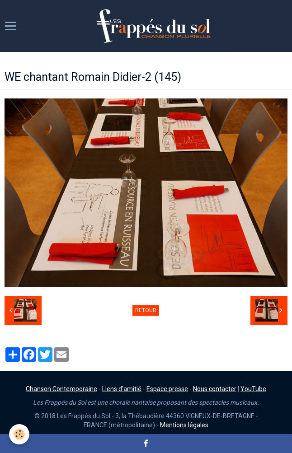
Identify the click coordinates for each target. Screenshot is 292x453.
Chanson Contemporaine (61, 388)
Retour (145, 310)
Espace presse (167, 388)
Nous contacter (214, 388)
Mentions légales (184, 425)
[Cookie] (19, 434)
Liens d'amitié (121, 388)
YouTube (253, 388)
